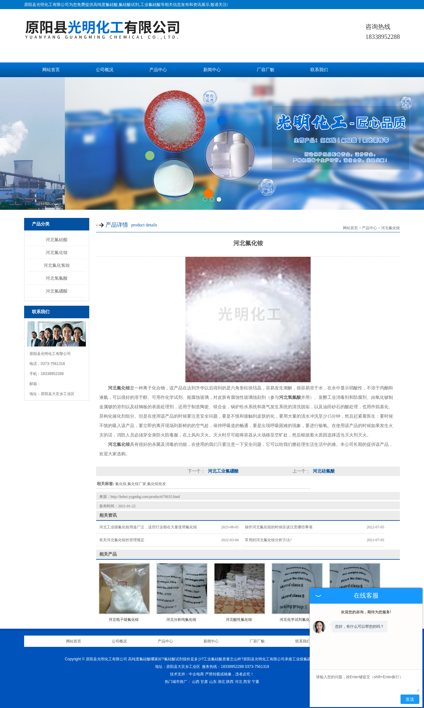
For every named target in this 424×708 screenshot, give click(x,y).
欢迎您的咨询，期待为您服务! (366, 612)
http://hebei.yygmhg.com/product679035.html (145, 496)
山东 (213, 681)
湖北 (221, 681)
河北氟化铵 (57, 252)
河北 (238, 681)
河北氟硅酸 (57, 239)
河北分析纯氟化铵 (181, 619)
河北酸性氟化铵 (239, 619)
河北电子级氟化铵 (124, 619)
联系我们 (319, 69)
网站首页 (51, 69)
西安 (247, 681)
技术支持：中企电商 (187, 674)
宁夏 (255, 681)
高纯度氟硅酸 (105, 4)
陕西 (230, 681)
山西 (195, 681)
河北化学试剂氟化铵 (296, 619)
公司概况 (104, 69)
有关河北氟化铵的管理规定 (121, 540)
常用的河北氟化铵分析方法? (268, 540)
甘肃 (204, 681)
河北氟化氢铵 (57, 265)
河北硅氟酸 (323, 471)
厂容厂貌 (265, 69)
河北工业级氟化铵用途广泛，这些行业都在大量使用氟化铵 (148, 527)
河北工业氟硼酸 (223, 471)
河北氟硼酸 (57, 290)
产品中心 (158, 69)
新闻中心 (212, 69)
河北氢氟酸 (57, 278)
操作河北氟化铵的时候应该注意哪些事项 (279, 527)
